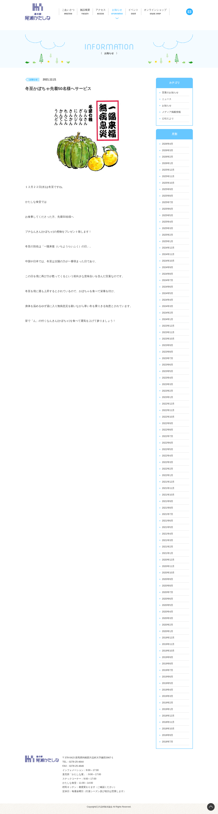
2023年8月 (167, 353)
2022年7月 (167, 438)
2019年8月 (167, 667)
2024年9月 (167, 268)
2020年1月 (167, 634)
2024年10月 (168, 261)
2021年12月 (168, 484)
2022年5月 (167, 451)
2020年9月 (167, 582)
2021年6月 (167, 523)
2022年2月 (167, 470)
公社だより (168, 118)
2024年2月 (167, 314)
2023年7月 (167, 359)
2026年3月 (167, 150)
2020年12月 (168, 562)
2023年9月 (167, 346)
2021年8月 (167, 510)
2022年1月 (167, 477)
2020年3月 (167, 621)
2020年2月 (167, 627)
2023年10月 (168, 340)
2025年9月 (167, 190)
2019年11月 (168, 647)
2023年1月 (167, 399)
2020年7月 (167, 595)
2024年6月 (167, 288)
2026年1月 (167, 163)
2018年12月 (168, 719)
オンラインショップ (163, 9)
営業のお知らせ (170, 92)
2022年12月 (168, 405)
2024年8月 (167, 274)
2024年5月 (167, 294)
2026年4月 (167, 144)
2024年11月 (168, 255)
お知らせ (122, 9)
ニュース (166, 99)
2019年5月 (167, 686)
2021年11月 (168, 490)
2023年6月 (167, 366)
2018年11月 (168, 725)
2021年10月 (168, 497)
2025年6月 (167, 209)
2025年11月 (168, 176)
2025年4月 (167, 222)
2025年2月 (167, 235)
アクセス (104, 9)
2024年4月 (167, 301)
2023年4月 (167, 379)
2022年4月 (167, 457)
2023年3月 (167, 386)
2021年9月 (167, 503)
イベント (140, 9)
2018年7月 (167, 745)
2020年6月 (167, 601)
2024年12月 (168, 248)
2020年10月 (168, 575)
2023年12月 (168, 327)
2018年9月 (167, 738)
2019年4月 (167, 693)
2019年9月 (167, 660)
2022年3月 (167, 464)
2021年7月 (167, 516)
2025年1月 (167, 242)
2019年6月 (167, 680)
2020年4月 (167, 614)
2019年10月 (168, 653)
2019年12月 (168, 640)
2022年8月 (167, 431)
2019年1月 (167, 712)
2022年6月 (167, 444)
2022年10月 (168, 418)
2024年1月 (167, 320)
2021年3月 (167, 542)
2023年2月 (167, 392)
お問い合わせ (189, 11)
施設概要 (87, 9)
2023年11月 (168, 333)
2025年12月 (168, 170)
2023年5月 (167, 372)
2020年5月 (167, 608)
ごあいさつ (69, 9)
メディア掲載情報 (171, 112)
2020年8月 (167, 588)
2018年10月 (168, 732)
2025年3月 (167, 229)
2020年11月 (168, 569)
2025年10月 (168, 183)
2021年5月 (167, 529)
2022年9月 (167, 425)
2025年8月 (167, 196)
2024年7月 (167, 281)
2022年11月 (168, 412)
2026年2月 (167, 157)
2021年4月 (167, 536)
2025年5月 (167, 216)
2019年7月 (167, 673)
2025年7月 (167, 203)
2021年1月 (167, 555)
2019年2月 (167, 706)
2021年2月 (167, 549)
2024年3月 (167, 307)
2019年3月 (167, 699)
